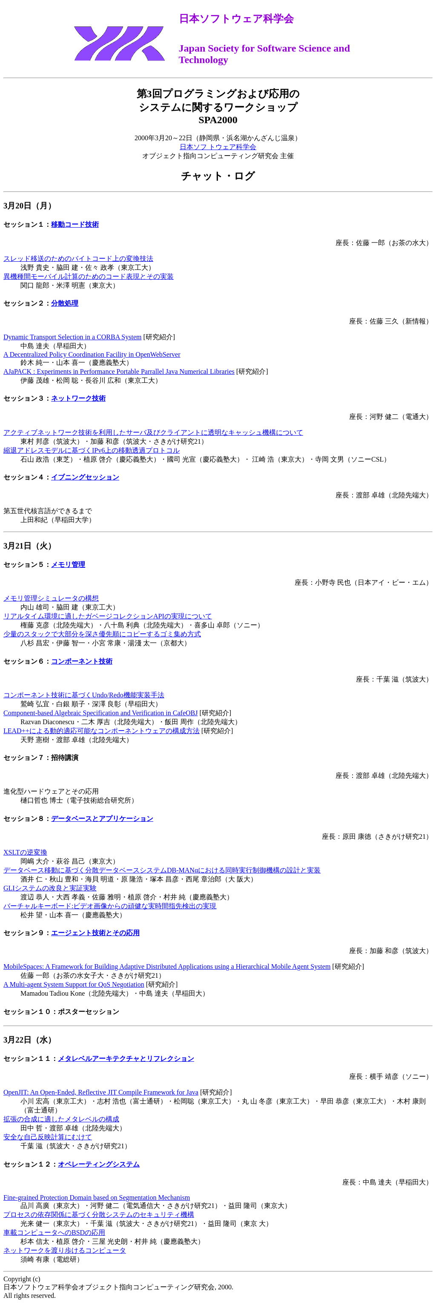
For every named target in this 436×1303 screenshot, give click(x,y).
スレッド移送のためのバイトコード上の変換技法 (78, 258)
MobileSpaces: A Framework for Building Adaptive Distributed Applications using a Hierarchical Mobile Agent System (166, 966)
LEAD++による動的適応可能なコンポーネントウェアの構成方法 (101, 730)
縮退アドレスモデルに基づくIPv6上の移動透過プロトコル (91, 450)
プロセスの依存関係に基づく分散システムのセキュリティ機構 (98, 1214)
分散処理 (64, 303)
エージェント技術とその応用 (95, 932)
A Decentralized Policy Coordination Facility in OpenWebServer (92, 354)
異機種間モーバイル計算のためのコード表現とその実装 (88, 276)
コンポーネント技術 (81, 661)
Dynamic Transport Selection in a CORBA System (72, 337)
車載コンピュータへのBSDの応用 (54, 1232)
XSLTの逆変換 (25, 852)
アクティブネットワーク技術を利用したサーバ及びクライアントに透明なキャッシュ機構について (153, 432)
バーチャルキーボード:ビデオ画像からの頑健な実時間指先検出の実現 (109, 906)
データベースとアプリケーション (102, 818)
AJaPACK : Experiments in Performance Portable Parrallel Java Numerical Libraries (119, 371)
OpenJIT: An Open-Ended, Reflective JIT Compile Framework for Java (100, 1092)
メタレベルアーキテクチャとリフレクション (126, 1058)
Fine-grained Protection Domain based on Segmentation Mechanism (96, 1197)
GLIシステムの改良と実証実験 (50, 888)
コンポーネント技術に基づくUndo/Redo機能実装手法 (83, 695)
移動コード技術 (75, 224)
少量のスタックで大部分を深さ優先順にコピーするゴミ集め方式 (102, 634)
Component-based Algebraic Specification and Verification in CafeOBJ (100, 713)
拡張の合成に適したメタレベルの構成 (61, 1119)
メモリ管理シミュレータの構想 (51, 598)
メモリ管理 (68, 564)
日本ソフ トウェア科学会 (218, 146)
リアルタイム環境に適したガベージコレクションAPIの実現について (107, 616)
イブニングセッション (85, 477)
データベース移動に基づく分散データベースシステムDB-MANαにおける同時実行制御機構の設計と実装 (162, 870)
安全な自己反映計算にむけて (47, 1137)
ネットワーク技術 (78, 398)
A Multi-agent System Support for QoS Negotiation (73, 984)
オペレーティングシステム (99, 1164)
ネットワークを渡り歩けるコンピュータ (64, 1250)
